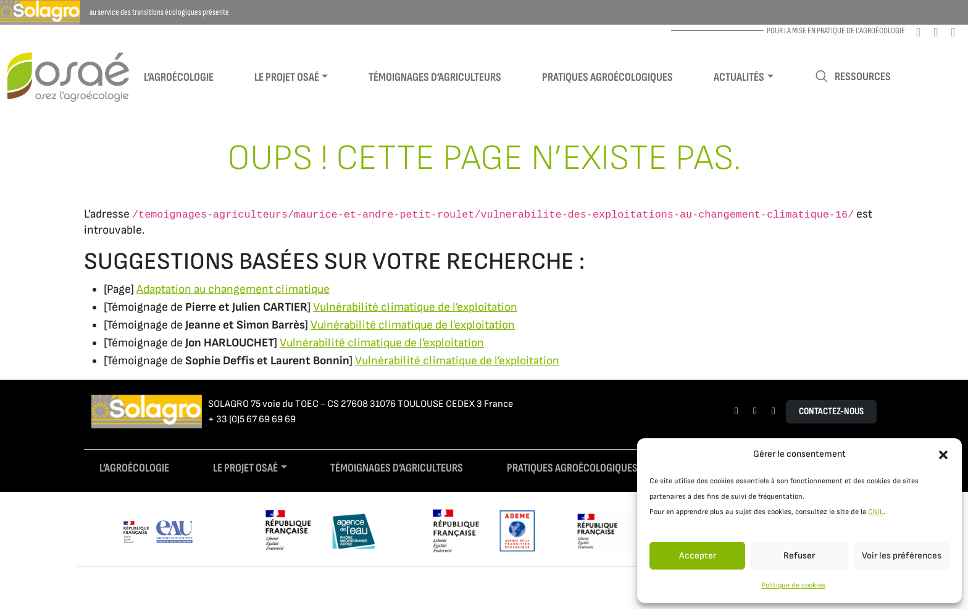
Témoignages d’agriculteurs (435, 77)
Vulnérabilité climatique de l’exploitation (415, 307)
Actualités (739, 77)
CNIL (875, 512)
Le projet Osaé (286, 77)
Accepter (697, 556)
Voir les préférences (901, 556)
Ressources (852, 77)
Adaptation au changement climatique (233, 289)
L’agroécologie (179, 77)
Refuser (799, 556)
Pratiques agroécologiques (607, 77)
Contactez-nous (831, 411)
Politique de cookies (793, 585)
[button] (943, 454)
